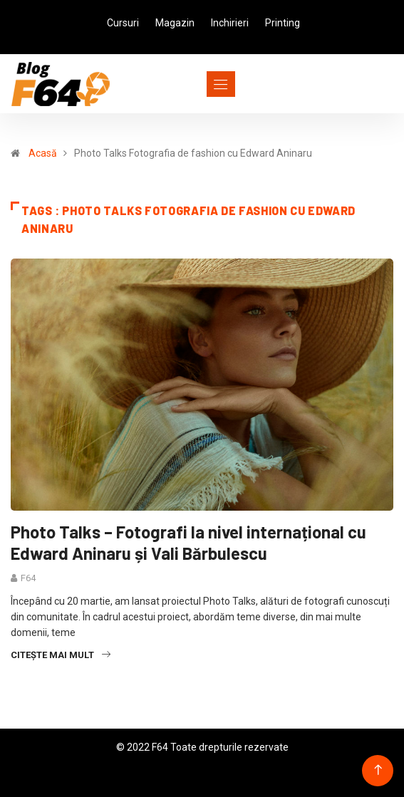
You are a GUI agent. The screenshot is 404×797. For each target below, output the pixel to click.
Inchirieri (230, 22)
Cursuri (123, 22)
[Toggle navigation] (195, 84)
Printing (282, 22)
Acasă (43, 153)
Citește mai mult (60, 655)
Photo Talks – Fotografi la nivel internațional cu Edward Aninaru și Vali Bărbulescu (188, 542)
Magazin (175, 22)
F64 (28, 578)
